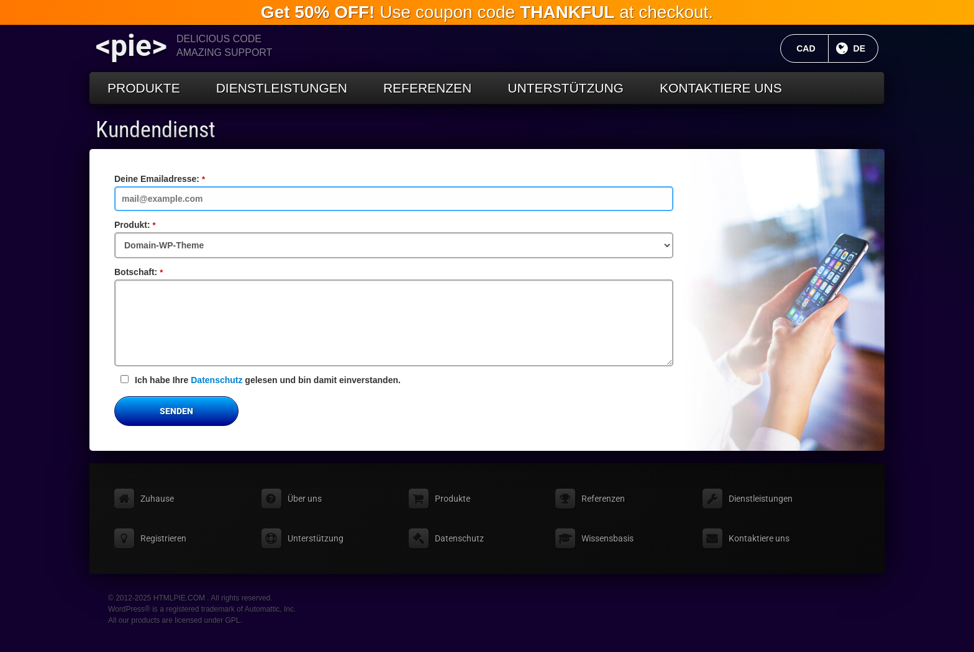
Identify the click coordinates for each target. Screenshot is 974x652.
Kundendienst (156, 130)
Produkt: (156, 225)
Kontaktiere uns (721, 88)
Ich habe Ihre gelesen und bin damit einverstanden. (261, 380)
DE (865, 48)
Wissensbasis (607, 538)
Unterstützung (565, 88)
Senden (176, 411)
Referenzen (427, 88)
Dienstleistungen (281, 88)
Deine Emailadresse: (180, 179)
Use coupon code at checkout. (487, 12)
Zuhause (157, 499)
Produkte (143, 88)
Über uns (305, 499)
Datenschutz (216, 380)
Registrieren (163, 538)
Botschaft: (159, 272)
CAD (812, 48)
